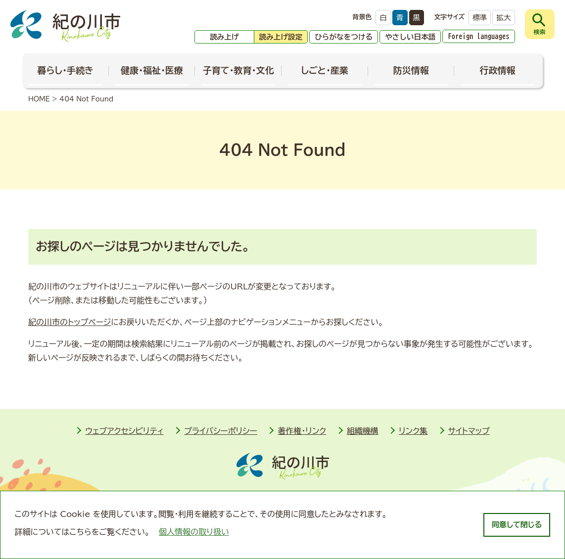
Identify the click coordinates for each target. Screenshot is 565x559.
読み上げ (224, 37)
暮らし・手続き (66, 70)
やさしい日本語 (410, 37)
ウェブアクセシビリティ (124, 431)
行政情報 (497, 70)
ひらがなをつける (344, 37)
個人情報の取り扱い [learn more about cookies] (194, 532)
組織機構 (362, 431)
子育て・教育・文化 (238, 70)
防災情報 (411, 70)
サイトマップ (469, 431)
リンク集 (413, 431)
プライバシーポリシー (220, 431)
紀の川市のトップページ (69, 322)
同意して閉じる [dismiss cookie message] (517, 524)
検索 (540, 32)
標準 (479, 17)
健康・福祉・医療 (152, 70)
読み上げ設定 (281, 37)
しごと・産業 (324, 70)
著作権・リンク (302, 431)
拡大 (503, 17)
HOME (39, 99)
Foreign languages (478, 36)
